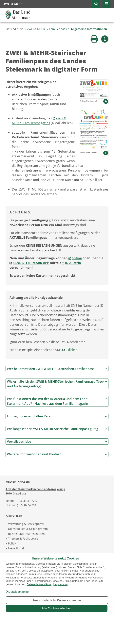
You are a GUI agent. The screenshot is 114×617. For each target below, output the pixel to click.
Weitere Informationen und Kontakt (57, 454)
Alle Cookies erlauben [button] (56, 608)
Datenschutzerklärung (39, 584)
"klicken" (72, 350)
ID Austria (73, 263)
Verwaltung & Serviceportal (26, 524)
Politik (12, 543)
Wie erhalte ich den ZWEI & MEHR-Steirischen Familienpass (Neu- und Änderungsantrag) (57, 383)
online (77, 258)
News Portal (16, 548)
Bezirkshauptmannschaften (26, 534)
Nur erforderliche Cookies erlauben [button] (57, 600)
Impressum (60, 584)
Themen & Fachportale (23, 538)
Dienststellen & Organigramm (28, 529)
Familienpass (57, 29)
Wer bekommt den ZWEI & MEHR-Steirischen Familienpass (57, 369)
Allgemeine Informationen (87, 29)
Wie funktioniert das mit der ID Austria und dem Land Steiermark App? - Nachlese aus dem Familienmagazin (57, 401)
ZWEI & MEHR (34, 29)
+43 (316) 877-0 (27, 501)
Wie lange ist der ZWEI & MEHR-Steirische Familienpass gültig (57, 429)
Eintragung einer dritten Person (57, 416)
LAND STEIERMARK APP (31, 263)
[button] (18, 591)
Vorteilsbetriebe (57, 441)
